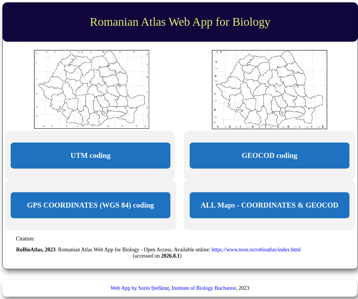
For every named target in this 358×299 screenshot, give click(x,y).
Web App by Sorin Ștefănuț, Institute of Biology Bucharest (173, 288)
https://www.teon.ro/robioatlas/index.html (256, 250)
